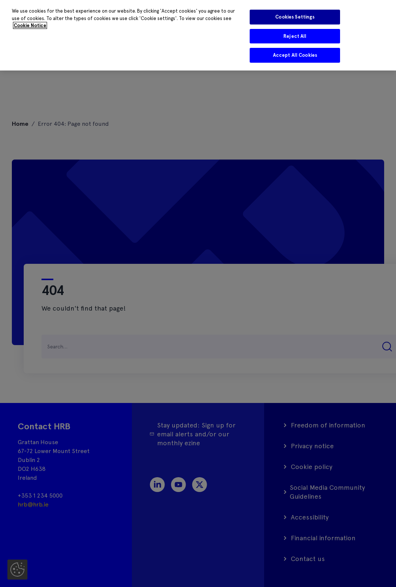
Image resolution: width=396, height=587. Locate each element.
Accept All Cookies (295, 55)
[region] (198, 35)
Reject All (294, 36)
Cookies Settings (295, 17)
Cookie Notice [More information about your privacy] (30, 25)
